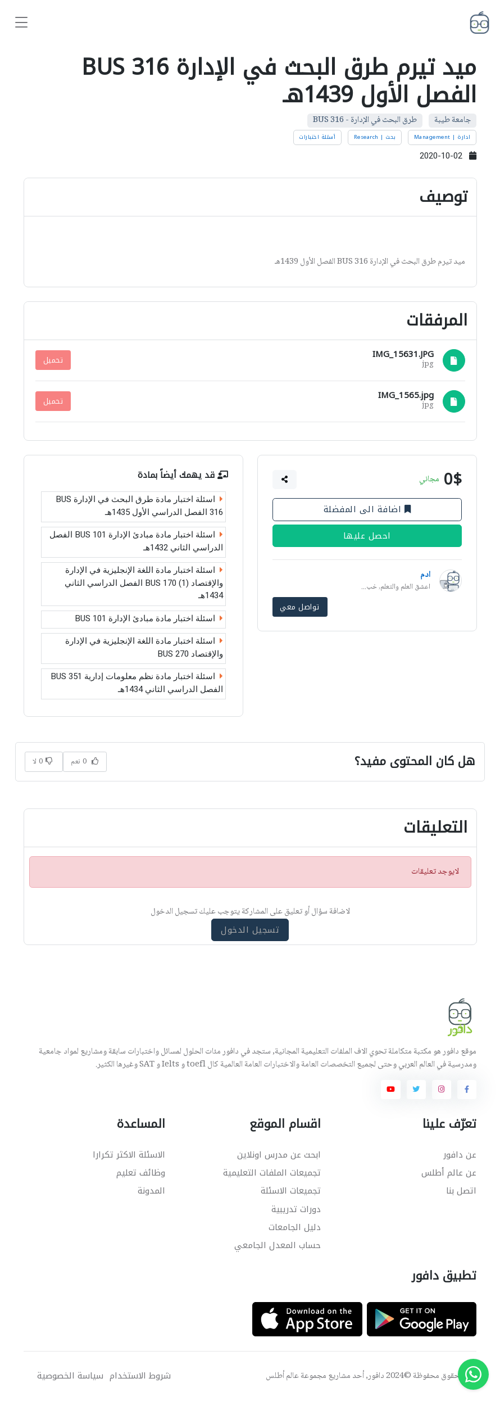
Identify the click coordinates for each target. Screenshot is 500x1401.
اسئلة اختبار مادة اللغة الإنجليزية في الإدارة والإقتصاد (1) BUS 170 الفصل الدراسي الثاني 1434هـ (144, 583)
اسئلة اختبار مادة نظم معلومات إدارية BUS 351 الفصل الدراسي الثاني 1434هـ (137, 683)
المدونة (151, 1191)
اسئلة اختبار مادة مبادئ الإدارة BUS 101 (149, 618)
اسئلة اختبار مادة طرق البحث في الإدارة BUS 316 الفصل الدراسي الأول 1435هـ (139, 506)
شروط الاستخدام (140, 1376)
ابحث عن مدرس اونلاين (279, 1155)
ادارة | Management (442, 137)
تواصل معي (300, 607)
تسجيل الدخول (250, 930)
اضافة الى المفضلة (367, 509)
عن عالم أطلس (448, 1173)
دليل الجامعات (295, 1227)
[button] (284, 479)
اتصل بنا (461, 1191)
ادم (425, 575)
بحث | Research (375, 137)
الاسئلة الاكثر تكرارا (129, 1155)
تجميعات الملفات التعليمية (272, 1173)
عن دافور (459, 1155)
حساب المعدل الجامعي (277, 1245)
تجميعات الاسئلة (291, 1191)
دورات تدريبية (296, 1209)
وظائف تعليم (140, 1173)
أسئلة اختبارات (317, 137)
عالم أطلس (282, 1376)
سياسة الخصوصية (70, 1376)
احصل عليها (367, 536)
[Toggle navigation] (21, 22)
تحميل (53, 360)
